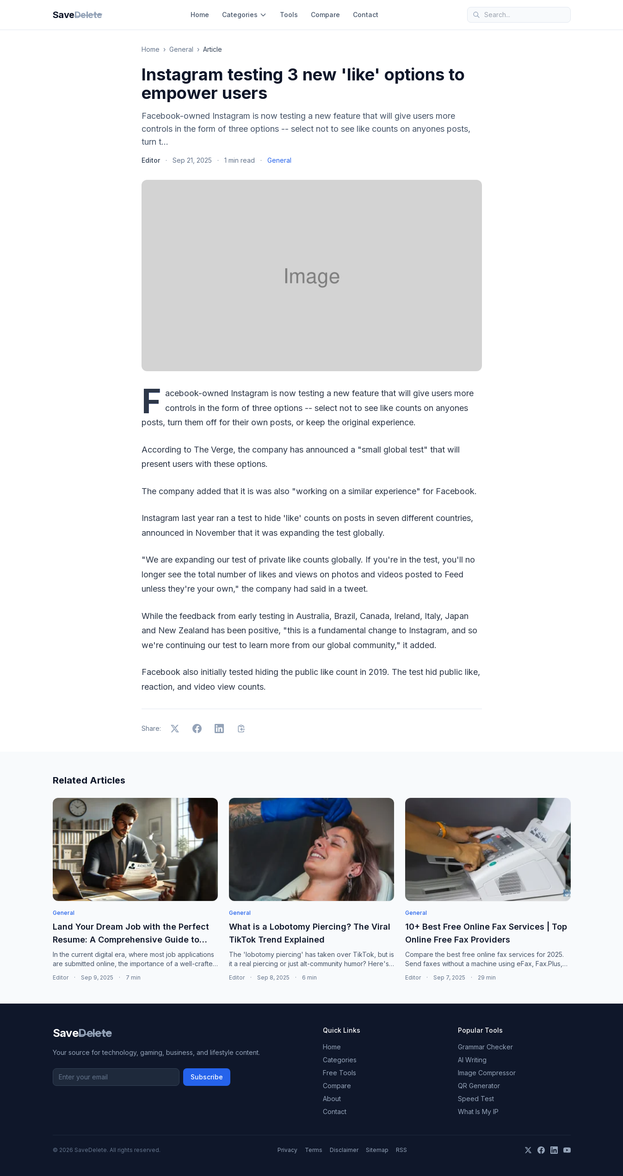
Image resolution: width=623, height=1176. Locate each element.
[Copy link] (241, 728)
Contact (365, 14)
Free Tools (339, 1073)
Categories (244, 14)
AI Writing (472, 1060)
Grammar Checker (485, 1047)
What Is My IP (478, 1111)
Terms (313, 1149)
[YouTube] (567, 1150)
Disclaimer (344, 1149)
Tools (289, 14)
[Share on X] (175, 728)
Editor (151, 160)
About (332, 1098)
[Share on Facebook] (197, 728)
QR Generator (479, 1086)
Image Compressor (487, 1073)
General (181, 49)
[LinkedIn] (554, 1150)
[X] (528, 1150)
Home (200, 14)
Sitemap (377, 1149)
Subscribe (207, 1077)
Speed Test (476, 1098)
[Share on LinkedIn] (219, 728)
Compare (325, 14)
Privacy (287, 1149)
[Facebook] (541, 1150)
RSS (401, 1149)
